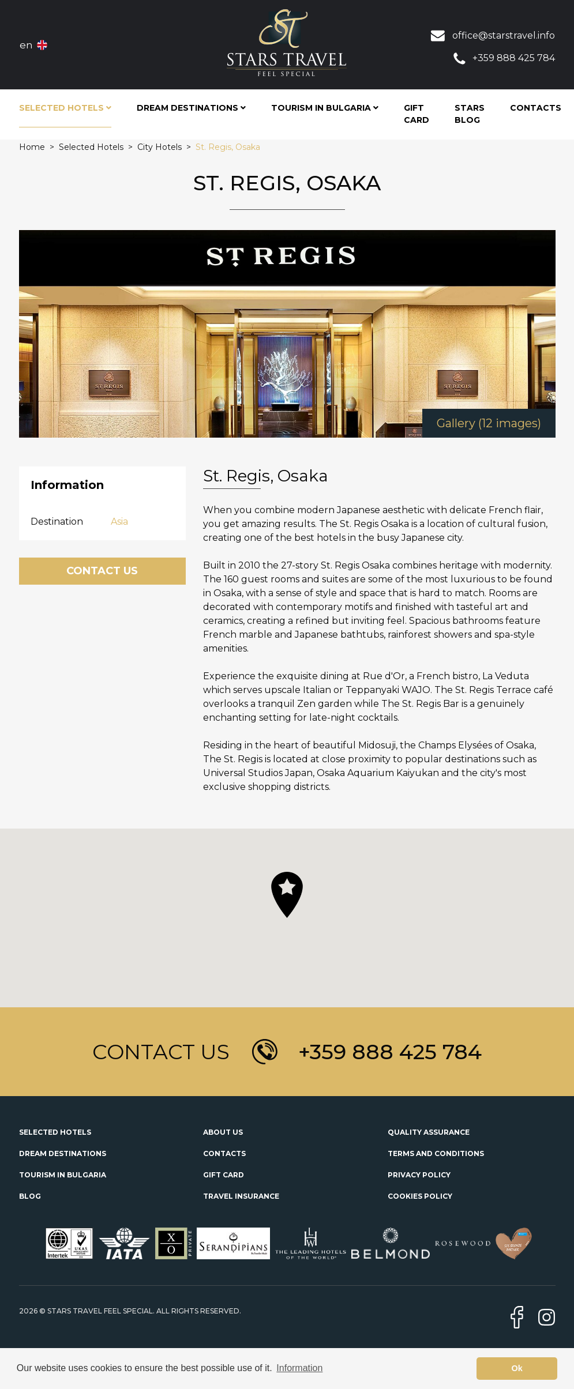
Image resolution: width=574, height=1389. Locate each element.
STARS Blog (470, 114)
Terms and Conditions (436, 1153)
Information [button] (299, 1368)
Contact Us (102, 570)
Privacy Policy (419, 1174)
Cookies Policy (420, 1196)
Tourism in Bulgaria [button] (324, 108)
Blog (30, 1196)
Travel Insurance (241, 1196)
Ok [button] (517, 1368)
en (26, 45)
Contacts (535, 108)
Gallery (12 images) (489, 423)
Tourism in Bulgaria (62, 1174)
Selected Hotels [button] (65, 108)
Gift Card (416, 114)
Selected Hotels (55, 1132)
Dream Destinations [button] (191, 108)
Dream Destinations (62, 1153)
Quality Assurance (429, 1132)
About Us (223, 1132)
